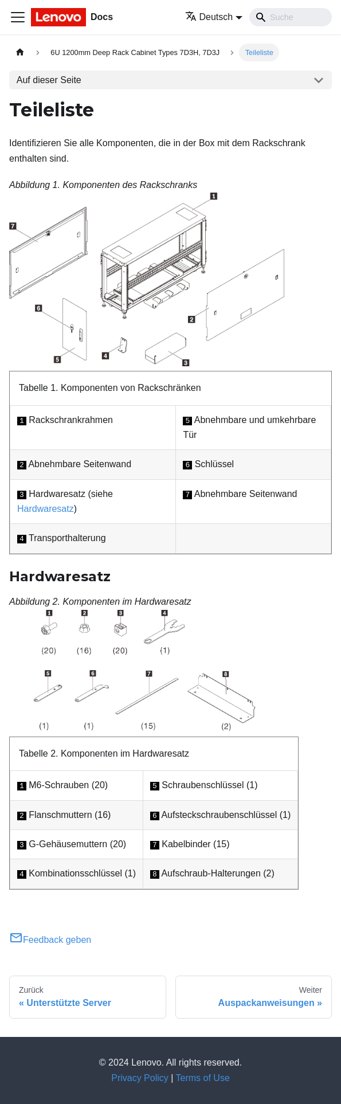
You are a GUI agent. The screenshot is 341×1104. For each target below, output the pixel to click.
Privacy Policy (139, 1078)
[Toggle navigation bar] (17, 17)
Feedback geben (50, 940)
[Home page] (20, 52)
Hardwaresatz (45, 509)
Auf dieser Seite (49, 80)
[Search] (290, 17)
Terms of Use (203, 1078)
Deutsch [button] (209, 17)
